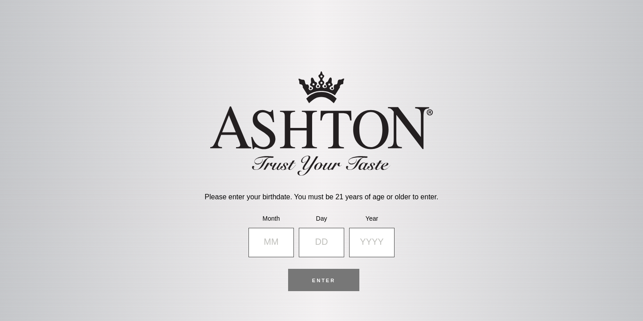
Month (271, 218)
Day (321, 218)
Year (372, 218)
